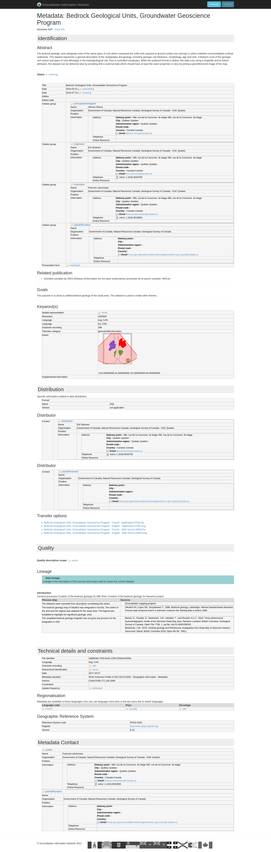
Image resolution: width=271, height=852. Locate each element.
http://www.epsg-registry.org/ (144, 726)
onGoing (53, 74)
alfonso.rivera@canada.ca (139, 133)
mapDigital (74, 265)
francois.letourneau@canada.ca (142, 214)
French (48, 709)
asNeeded (97, 688)
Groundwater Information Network (63, 5)
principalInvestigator (85, 103)
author (48, 750)
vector (104, 312)
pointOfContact (82, 225)
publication (87, 89)
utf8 (94, 665)
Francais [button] (214, 4)
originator (79, 144)
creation (86, 92)
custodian (79, 184)
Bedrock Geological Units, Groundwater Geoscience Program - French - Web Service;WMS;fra (94, 529)
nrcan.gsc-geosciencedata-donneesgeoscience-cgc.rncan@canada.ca (163, 254)
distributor (67, 421)
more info (60, 29)
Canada (133, 709)
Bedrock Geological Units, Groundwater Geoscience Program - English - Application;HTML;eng (95, 526)
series (75, 560)
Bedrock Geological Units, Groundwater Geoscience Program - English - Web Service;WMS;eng (95, 533)
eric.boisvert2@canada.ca (139, 173)
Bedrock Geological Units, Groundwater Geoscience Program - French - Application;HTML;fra (94, 522)
